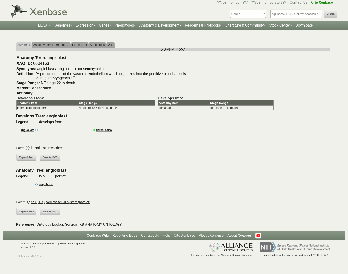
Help (166, 235)
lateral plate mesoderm (32, 107)
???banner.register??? (268, 2)
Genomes (62, 25)
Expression (85, 25)
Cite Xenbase (184, 235)
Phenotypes (124, 25)
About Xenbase (211, 235)
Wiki (110, 44)
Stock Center (279, 25)
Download (304, 25)
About (239, 235)
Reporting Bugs (124, 235)
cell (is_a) (38, 202)
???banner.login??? (232, 2)
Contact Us (299, 2)
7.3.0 (32, 247)
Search (331, 13)
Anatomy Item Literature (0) (51, 44)
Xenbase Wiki (98, 235)
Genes (104, 25)
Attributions (97, 44)
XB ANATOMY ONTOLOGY (101, 224)
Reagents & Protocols (202, 25)
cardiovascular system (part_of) (68, 202)
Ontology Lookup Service (57, 224)
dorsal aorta (166, 107)
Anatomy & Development (159, 25)
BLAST (43, 25)
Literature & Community (244, 25)
